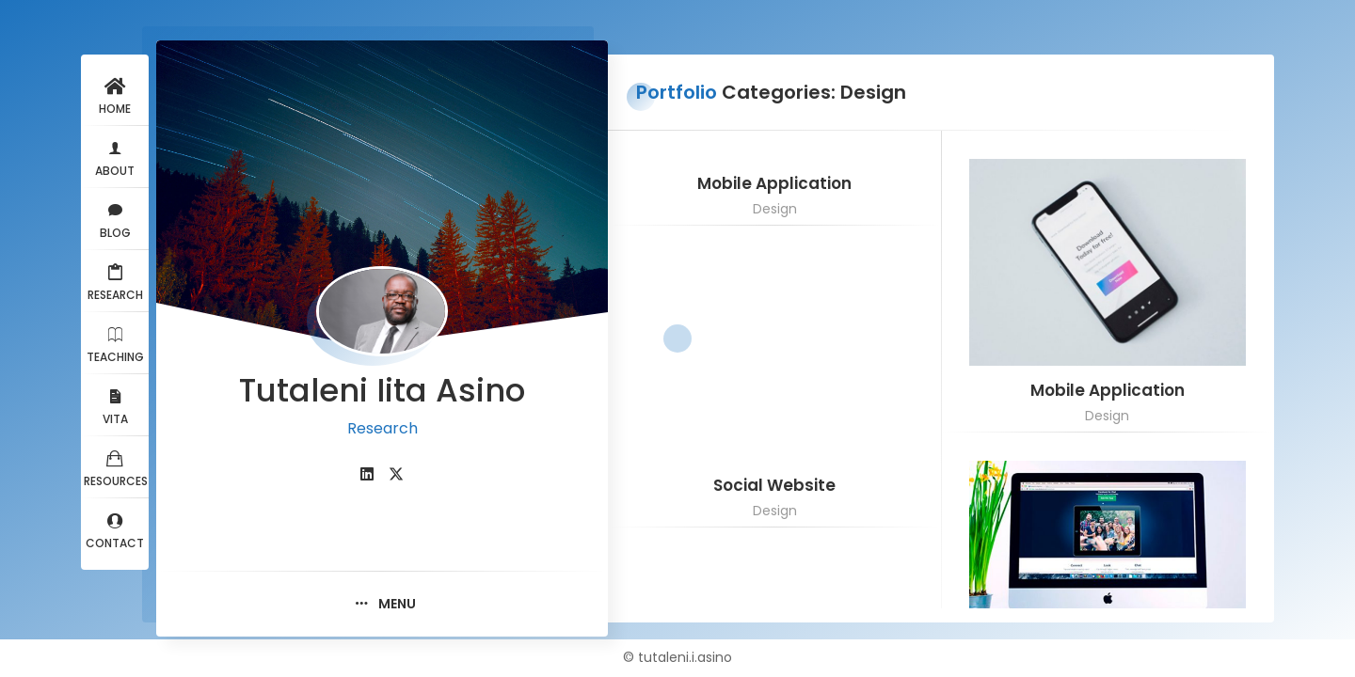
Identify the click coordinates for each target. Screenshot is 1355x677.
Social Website (774, 485)
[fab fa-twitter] (396, 474)
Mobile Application (774, 184)
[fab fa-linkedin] (367, 474)
